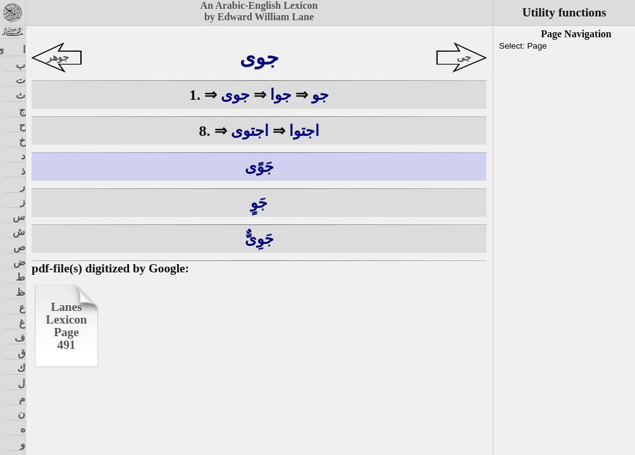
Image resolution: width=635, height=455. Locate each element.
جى (464, 57)
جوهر (58, 57)
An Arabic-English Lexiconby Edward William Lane (259, 11)
